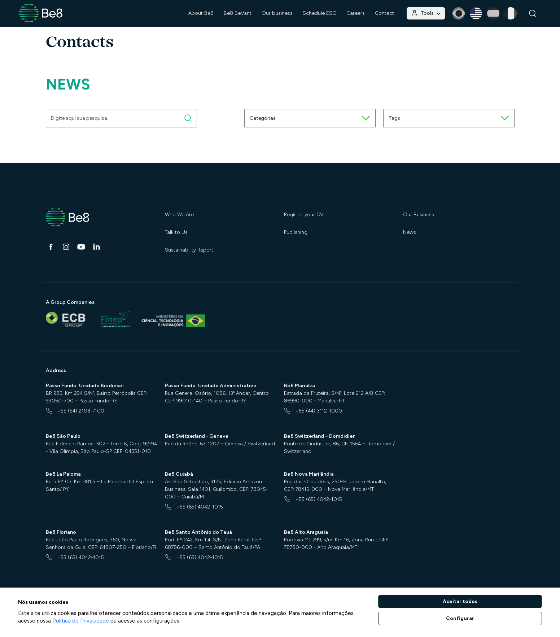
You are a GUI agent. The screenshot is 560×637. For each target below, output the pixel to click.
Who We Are (179, 214)
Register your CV (304, 214)
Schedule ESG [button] (319, 13)
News (409, 232)
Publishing (295, 232)
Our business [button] (277, 13)
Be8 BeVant (237, 13)
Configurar (460, 618)
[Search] (532, 13)
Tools (426, 13)
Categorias (310, 118)
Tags (449, 118)
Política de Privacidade (80, 621)
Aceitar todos (460, 601)
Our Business (418, 214)
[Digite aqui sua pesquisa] (188, 118)
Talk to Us (176, 232)
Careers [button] (355, 13)
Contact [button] (384, 13)
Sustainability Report (189, 250)
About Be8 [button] (201, 13)
